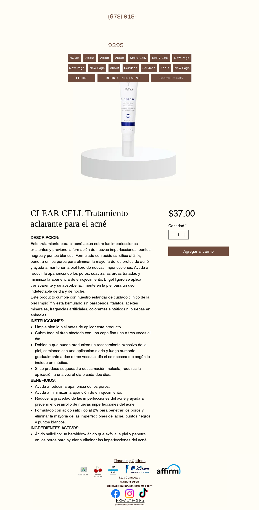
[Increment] (184, 234)
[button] (160, 58)
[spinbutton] (178, 234)
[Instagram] (129, 493)
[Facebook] (115, 493)
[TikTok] (143, 493)
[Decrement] (172, 234)
